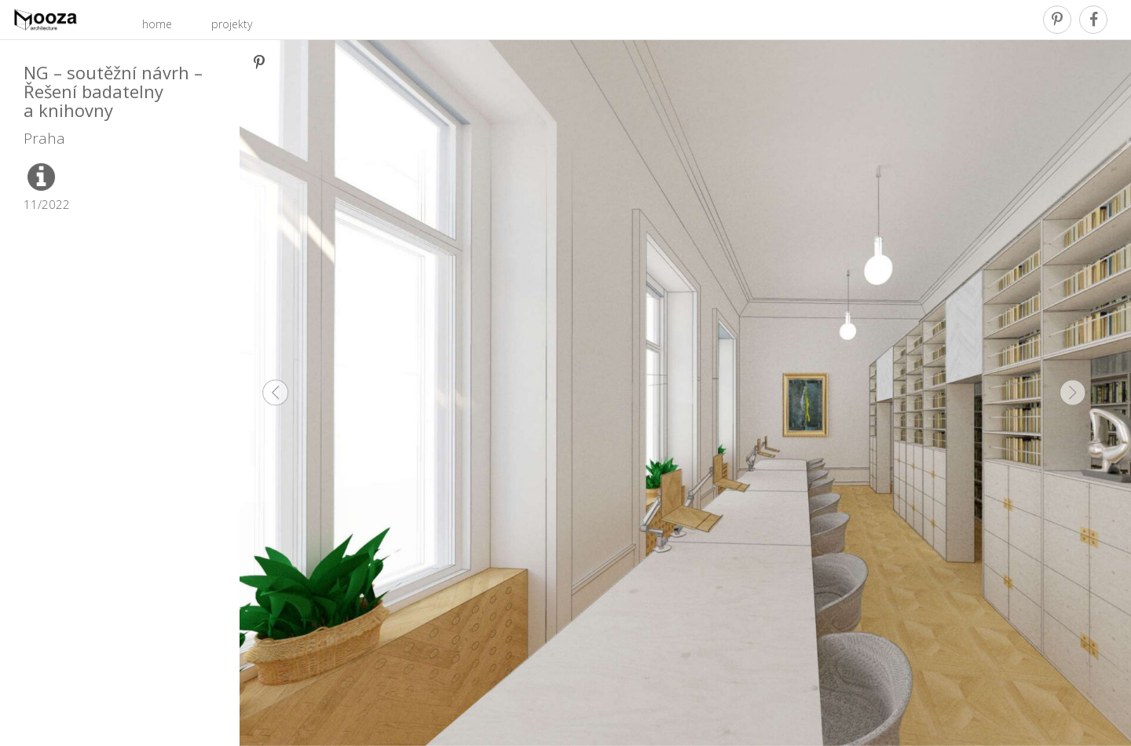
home (157, 23)
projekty (231, 23)
